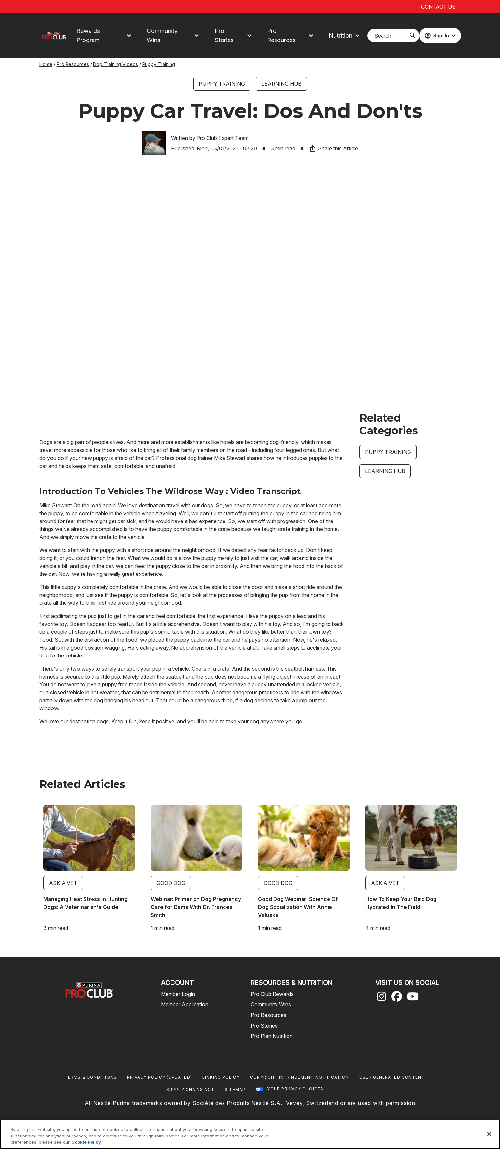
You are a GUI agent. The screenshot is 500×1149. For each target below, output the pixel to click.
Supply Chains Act (190, 1089)
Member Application (184, 1004)
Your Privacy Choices (295, 1088)
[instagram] (381, 998)
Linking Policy (221, 1077)
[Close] (489, 1134)
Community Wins (271, 1004)
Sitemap (235, 1089)
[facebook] (396, 998)
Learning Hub (281, 83)
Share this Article (333, 148)
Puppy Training (158, 64)
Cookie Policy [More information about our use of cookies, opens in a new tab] (86, 1142)
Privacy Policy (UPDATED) (159, 1077)
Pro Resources (73, 64)
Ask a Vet (63, 883)
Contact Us (438, 6)
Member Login (178, 994)
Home (45, 64)
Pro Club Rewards (272, 994)
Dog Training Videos (115, 64)
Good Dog (170, 883)
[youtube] (413, 998)
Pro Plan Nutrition (272, 1036)
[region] (250, 1134)
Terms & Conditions (91, 1077)
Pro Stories (264, 1025)
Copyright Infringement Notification (299, 1077)
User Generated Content (392, 1077)
